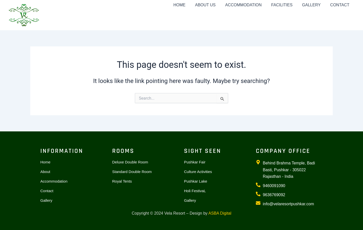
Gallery (46, 200)
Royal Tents (122, 181)
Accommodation (54, 181)
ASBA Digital (219, 213)
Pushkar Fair (194, 162)
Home (45, 162)
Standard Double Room (132, 171)
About (45, 171)
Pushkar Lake (195, 181)
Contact (46, 191)
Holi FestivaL (195, 191)
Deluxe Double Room (130, 162)
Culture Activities (198, 171)
